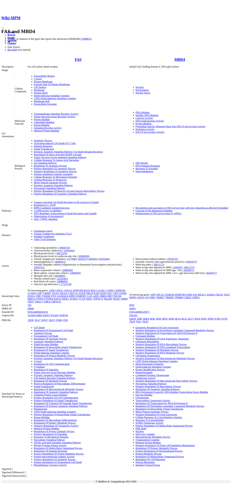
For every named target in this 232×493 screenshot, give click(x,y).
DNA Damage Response (148, 165)
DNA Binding (142, 112)
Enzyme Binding (144, 395)
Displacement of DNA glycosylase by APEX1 (159, 213)
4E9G (165, 318)
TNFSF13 (98, 299)
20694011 (60, 261)
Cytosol (38, 78)
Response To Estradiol (147, 168)
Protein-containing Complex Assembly (53, 174)
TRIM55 (169, 297)
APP (153, 294)
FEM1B (46, 296)
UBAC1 (39, 301)
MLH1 (219, 294)
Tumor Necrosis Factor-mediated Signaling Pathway (60, 157)
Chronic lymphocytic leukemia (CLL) (53, 233)
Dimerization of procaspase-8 (48, 216)
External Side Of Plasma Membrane (52, 84)
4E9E (152, 318)
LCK (89, 296)
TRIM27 (160, 297)
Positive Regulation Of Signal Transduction (56, 400)
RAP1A (57, 299)
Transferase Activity (146, 378)
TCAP (82, 299)
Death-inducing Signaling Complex (52, 95)
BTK (93, 290)
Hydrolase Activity (145, 129)
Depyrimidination (144, 171)
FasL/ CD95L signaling (46, 219)
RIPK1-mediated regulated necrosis (52, 208)
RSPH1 (133, 297)
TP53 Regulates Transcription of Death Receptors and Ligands (65, 213)
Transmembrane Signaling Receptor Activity (56, 114)
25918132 (172, 259)
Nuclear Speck (143, 92)
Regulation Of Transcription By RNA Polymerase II (162, 403)
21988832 (86, 39)
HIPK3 (72, 296)
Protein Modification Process (150, 369)
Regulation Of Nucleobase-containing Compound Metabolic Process (170, 406)
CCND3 (32, 293)
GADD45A (62, 296)
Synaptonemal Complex (148, 439)
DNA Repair (142, 163)
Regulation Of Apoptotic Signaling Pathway (56, 392)
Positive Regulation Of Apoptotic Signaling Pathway (60, 193)
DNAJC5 (64, 293)
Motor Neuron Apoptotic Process (50, 182)
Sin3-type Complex (145, 434)
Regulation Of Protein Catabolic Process (54, 431)
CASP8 (109, 290)
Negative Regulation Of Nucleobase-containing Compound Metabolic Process (175, 330)
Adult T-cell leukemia (45, 239)
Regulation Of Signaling (46, 369)
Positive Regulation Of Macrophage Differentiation (59, 383)
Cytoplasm (39, 367)
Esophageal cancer (43, 231)
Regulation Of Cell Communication (52, 364)
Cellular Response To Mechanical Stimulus (55, 177)
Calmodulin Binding (44, 122)
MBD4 (179, 59)
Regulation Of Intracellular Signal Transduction (58, 347)
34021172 (158, 264)
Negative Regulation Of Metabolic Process (157, 350)
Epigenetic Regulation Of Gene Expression (157, 327)
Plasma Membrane (43, 81)
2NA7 (38, 320)
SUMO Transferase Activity (150, 423)
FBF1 (39, 296)
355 (29, 305)
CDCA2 (160, 294)
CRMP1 (47, 293)
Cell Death (39, 327)
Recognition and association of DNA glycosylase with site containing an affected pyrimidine (182, 208)
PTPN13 (40, 299)
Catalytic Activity (144, 118)
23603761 (39, 267)
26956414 (93, 259)
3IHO (139, 318)
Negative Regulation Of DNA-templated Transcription (163, 347)
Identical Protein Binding (46, 130)
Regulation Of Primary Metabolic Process (55, 423)
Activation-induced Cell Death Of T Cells (55, 143)
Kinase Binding (42, 125)
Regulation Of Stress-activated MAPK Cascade (57, 154)
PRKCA (32, 299)
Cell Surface (40, 87)
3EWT (44, 320)
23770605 (72, 259)
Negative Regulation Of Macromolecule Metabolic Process (165, 358)
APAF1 (59, 290)
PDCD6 (117, 296)
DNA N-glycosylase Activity (150, 132)
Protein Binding (42, 119)
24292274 (83, 259)
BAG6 (87, 290)
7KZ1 (138, 321)
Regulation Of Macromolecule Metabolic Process (58, 389)
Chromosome (142, 397)
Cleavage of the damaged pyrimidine (154, 210)
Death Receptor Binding (46, 344)
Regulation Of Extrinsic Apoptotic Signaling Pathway (61, 406)
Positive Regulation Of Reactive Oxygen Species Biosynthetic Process (69, 191)
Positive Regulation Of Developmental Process (159, 451)
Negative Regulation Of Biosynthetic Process (158, 386)
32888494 (67, 270)
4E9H (171, 318)
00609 (31, 308)
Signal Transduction (44, 149)
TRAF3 (116, 299)
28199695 (59, 275)
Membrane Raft (42, 101)
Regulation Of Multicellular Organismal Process (58, 448)
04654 (132, 308)
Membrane (39, 90)
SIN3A (140, 297)
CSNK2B (169, 294)
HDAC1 (202, 294)
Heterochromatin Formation (150, 364)
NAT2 (227, 294)
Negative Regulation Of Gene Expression (156, 414)
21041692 (69, 250)
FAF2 (116, 293)
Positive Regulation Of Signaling (50, 434)
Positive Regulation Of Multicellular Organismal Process (164, 425)
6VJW (224, 318)
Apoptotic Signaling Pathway (48, 341)
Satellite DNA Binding (147, 115)
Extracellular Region (44, 76)
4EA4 (178, 318)
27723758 (66, 284)
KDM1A (211, 294)
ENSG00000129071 (139, 312)
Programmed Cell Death (46, 336)
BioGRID (12, 49)
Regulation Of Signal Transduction (51, 350)
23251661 (62, 278)
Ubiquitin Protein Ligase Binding (50, 395)
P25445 (55, 315)
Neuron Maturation (145, 462)
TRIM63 (179, 297)
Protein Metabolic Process (149, 453)
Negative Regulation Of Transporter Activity (56, 425)
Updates (12, 43)
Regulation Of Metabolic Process (50, 381)
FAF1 (109, 293)
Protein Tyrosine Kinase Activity (50, 445)
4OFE (204, 318)
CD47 (39, 293)
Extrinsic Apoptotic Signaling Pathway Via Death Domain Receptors (68, 151)
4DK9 (146, 318)
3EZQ (51, 320)
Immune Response (43, 146)
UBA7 (31, 301)
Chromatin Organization (148, 355)
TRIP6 (124, 299)
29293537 (191, 261)
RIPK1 (65, 299)
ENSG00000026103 (38, 312)
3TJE (65, 320)
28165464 (104, 259)
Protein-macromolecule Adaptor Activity (54, 456)
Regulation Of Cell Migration (150, 459)
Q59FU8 (63, 315)
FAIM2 (123, 293)
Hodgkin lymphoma (44, 236)
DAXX (55, 293)
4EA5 (184, 318)
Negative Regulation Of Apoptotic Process (55, 171)
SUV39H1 (150, 297)
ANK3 (52, 290)
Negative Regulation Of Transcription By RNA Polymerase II (166, 333)
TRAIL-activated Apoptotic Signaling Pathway (57, 442)
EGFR (82, 293)
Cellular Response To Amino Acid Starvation (56, 160)
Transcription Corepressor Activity (153, 400)
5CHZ (217, 318)
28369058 (83, 256)
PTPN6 (49, 299)
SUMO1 (74, 299)
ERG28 (89, 293)
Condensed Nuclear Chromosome (152, 375)
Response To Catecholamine (150, 420)
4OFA (197, 318)
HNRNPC (81, 296)
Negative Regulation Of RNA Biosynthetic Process (161, 344)
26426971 (178, 267)
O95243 (133, 315)
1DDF (31, 320)
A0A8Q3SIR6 (35, 315)
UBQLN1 (56, 301)
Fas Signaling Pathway (45, 163)
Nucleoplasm (142, 90)
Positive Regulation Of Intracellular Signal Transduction (62, 414)
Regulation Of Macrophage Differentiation (55, 420)
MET (110, 296)
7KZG (145, 321)
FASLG (31, 296)
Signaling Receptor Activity (48, 128)
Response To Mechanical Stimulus (51, 437)
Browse (11, 35)
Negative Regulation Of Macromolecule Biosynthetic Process (166, 381)
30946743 (64, 247)
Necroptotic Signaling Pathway (49, 188)
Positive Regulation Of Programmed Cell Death (58, 462)
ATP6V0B (78, 290)
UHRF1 (196, 297)
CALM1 (100, 290)
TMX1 (89, 299)
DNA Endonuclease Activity (150, 121)
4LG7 (191, 318)
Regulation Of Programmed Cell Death (53, 330)
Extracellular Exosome (45, 104)
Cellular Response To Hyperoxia (50, 179)
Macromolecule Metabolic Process (153, 437)
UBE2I (47, 301)
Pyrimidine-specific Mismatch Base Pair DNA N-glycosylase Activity (171, 126)
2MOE (132, 318)
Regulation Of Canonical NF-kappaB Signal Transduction (63, 403)
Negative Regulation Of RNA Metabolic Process (160, 352)
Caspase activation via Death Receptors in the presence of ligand (66, 202)
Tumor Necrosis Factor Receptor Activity (54, 116)
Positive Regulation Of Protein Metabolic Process (59, 453)
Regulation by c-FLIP (45, 205)
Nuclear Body (41, 92)
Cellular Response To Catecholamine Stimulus (159, 417)
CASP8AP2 (120, 290)
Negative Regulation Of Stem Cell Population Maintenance (165, 445)
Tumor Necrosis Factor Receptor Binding (54, 372)
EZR (96, 293)
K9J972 (46, 315)
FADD (103, 293)
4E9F (158, 318)
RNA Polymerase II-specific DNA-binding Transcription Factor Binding (172, 392)
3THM (58, 320)
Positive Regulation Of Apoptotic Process (55, 168)
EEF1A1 (74, 293)
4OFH (210, 318)
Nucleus (140, 87)
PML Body (141, 428)
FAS (78, 59)
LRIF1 (96, 296)
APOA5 (68, 290)
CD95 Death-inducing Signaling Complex (55, 98)
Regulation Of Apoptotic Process (50, 165)
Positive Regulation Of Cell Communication (56, 397)
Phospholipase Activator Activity (50, 465)
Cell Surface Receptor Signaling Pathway (55, 378)
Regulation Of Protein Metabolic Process (54, 355)
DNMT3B (180, 294)
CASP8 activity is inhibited (47, 210)
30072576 (61, 253)
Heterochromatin (144, 372)
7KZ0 (132, 321)
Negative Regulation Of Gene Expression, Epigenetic (162, 338)
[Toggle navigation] (2, 27)
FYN (53, 296)
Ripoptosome (40, 409)
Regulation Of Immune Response (50, 451)
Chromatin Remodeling (147, 341)
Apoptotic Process (43, 140)
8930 (131, 305)
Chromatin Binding (145, 336)
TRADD (108, 299)
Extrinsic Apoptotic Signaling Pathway (53, 185)
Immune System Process (148, 465)
